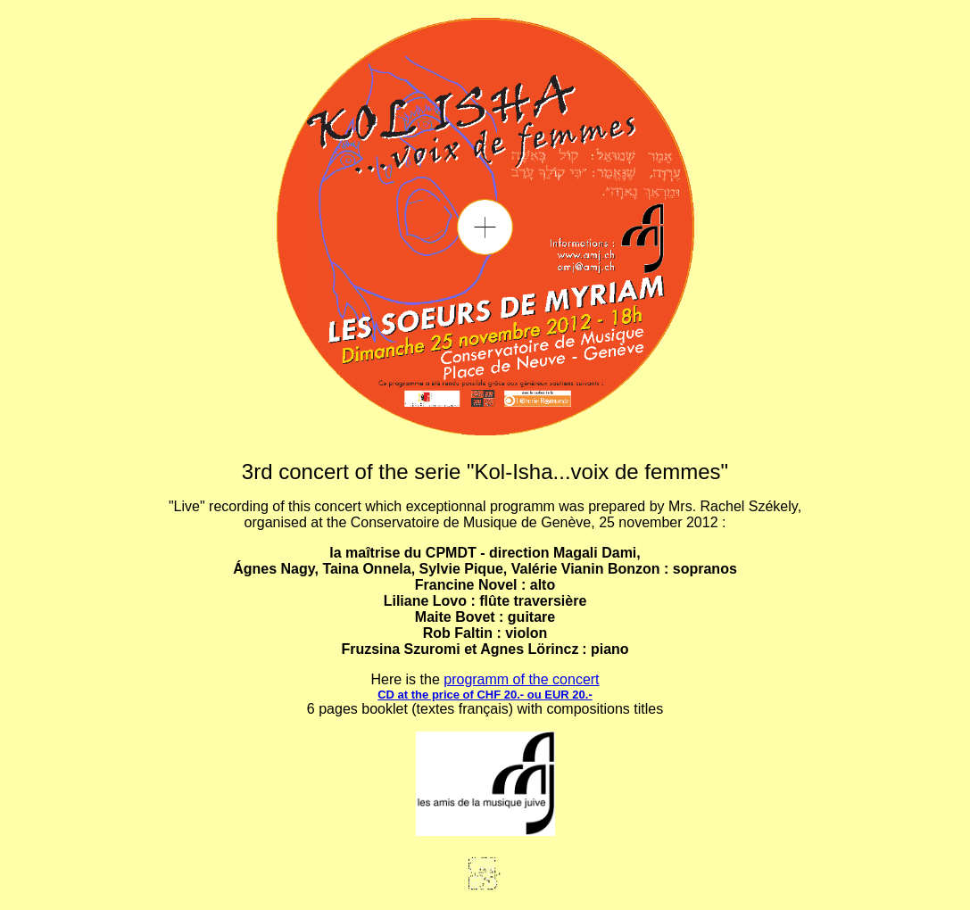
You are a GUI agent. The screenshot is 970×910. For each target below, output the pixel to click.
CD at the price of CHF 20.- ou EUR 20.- (485, 694)
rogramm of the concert (525, 679)
